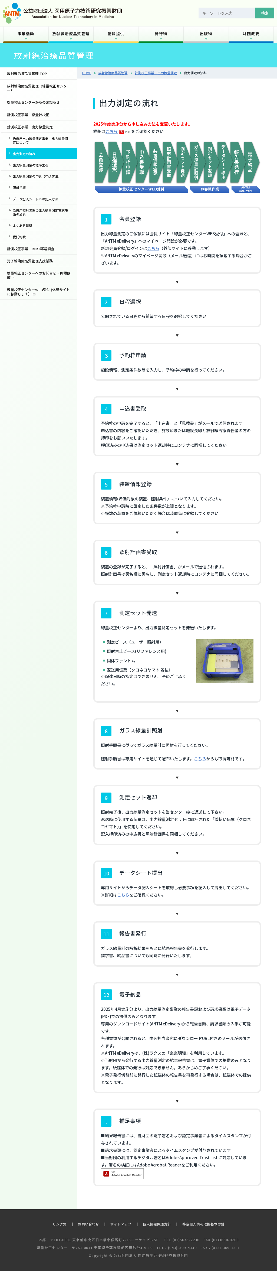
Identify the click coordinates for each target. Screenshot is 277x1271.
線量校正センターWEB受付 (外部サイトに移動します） (38, 291)
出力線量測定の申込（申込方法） (37, 176)
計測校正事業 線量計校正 (28, 114)
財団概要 (251, 33)
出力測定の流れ (24, 153)
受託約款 (19, 236)
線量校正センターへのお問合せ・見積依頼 (38, 275)
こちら (111, 131)
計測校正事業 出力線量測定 (156, 72)
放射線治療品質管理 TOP (27, 73)
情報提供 (116, 33)
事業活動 (26, 33)
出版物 (206, 33)
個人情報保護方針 (157, 1224)
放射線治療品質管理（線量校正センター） (37, 88)
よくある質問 (22, 225)
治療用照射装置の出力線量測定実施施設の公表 (40, 212)
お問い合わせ (88, 1224)
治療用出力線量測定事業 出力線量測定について (40, 140)
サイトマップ (120, 1224)
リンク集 (59, 1224)
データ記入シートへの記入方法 (35, 199)
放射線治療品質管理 (71, 33)
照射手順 (19, 187)
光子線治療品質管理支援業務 (30, 260)
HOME (86, 72)
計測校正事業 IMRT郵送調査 (30, 248)
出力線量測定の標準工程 (30, 165)
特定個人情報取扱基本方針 (203, 1224)
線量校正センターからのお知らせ (33, 102)
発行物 (161, 33)
